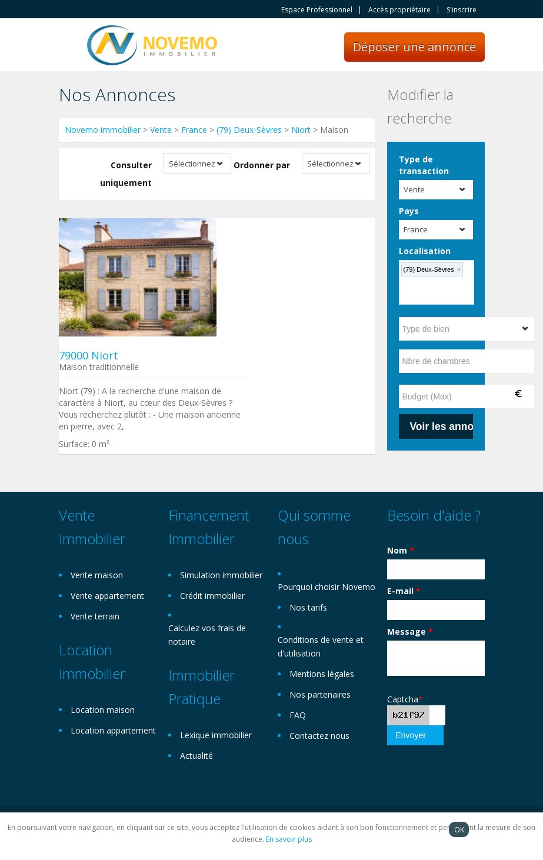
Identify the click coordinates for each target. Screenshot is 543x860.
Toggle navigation (69, 46)
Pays (409, 210)
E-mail (404, 590)
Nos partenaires (320, 694)
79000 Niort (88, 355)
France (194, 129)
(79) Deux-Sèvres (249, 129)
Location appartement (113, 730)
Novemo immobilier (103, 129)
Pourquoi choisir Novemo (326, 586)
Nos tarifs (308, 607)
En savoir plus (289, 839)
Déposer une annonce (414, 47)
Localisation (425, 250)
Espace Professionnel (316, 10)
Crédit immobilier (212, 595)
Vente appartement (107, 595)
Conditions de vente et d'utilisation (321, 646)
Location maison (103, 709)
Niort (301, 129)
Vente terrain (95, 616)
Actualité (196, 755)
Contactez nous (319, 735)
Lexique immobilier (216, 735)
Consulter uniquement (126, 173)
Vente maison (97, 575)
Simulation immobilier (221, 575)
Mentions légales (321, 673)
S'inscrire (462, 10)
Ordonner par (262, 165)
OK (459, 829)
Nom (400, 550)
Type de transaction (424, 165)
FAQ (297, 715)
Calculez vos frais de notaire (207, 634)
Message (410, 631)
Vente (161, 129)
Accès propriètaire (399, 10)
